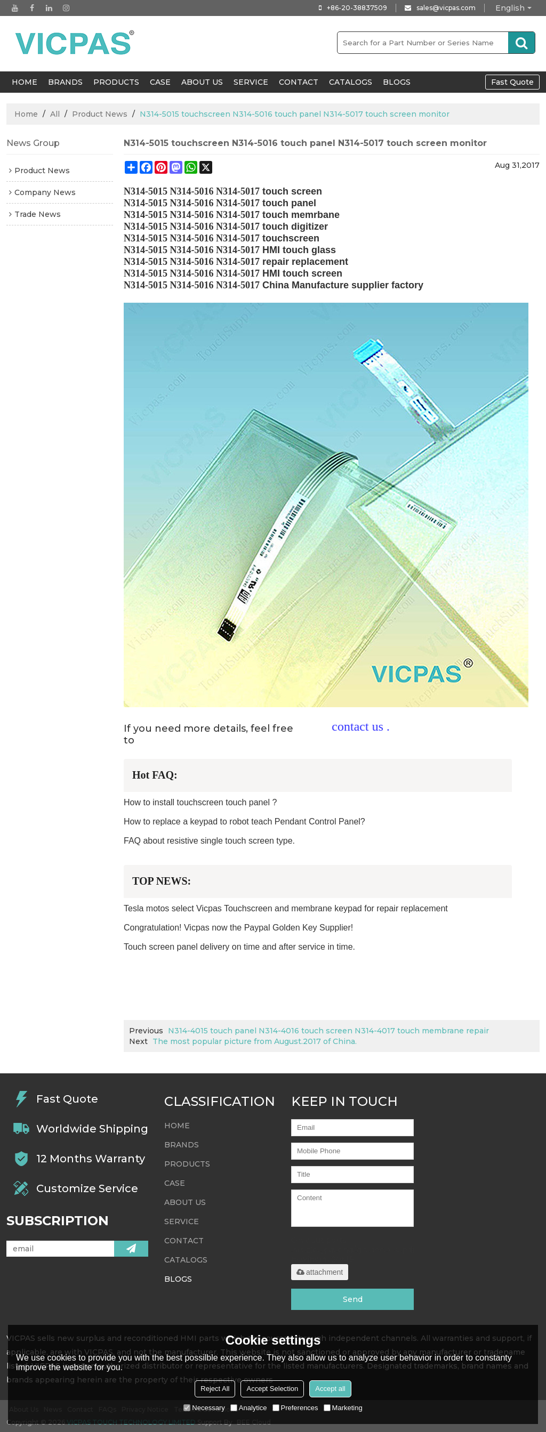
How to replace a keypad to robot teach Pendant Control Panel (242, 821)
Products (116, 82)
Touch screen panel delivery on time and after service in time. (239, 946)
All (55, 114)
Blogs (397, 82)
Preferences (295, 1408)
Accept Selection (272, 1389)
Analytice (248, 1408)
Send (353, 1299)
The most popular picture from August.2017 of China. (254, 1041)
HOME (24, 82)
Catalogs (350, 82)
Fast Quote (512, 82)
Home (26, 114)
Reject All (214, 1389)
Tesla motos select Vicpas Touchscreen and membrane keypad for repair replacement (286, 908)
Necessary (203, 1408)
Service (251, 82)
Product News (99, 114)
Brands (65, 82)
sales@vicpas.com (446, 8)
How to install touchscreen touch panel (197, 802)
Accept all (330, 1389)
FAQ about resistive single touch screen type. (209, 840)
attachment (319, 1272)
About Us (202, 82)
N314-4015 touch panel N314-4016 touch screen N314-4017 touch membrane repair (328, 1030)
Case (160, 82)
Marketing (343, 1408)
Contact (298, 82)
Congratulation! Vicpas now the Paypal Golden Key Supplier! (238, 927)
